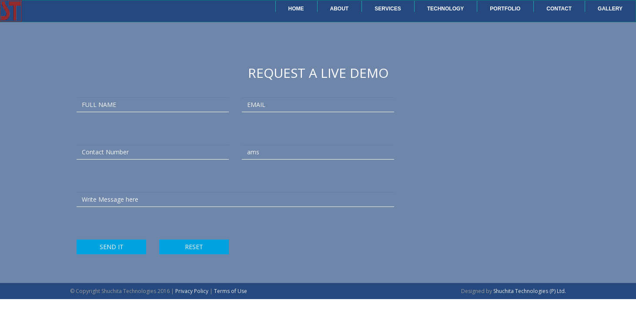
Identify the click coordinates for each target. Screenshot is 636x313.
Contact (559, 9)
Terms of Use (230, 291)
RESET (194, 247)
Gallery (610, 9)
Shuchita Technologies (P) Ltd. (529, 291)
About (339, 9)
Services (388, 9)
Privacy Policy (191, 291)
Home (296, 9)
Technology (445, 9)
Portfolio (505, 9)
